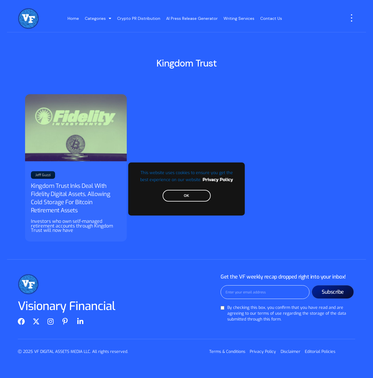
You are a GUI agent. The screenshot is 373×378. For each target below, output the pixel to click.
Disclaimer (290, 351)
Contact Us (271, 18)
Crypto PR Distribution (138, 18)
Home (73, 18)
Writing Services (239, 18)
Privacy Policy (218, 179)
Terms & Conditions (228, 351)
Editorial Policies (320, 351)
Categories (98, 18)
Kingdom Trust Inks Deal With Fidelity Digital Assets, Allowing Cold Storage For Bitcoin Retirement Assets (70, 198)
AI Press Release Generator (192, 18)
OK (186, 196)
